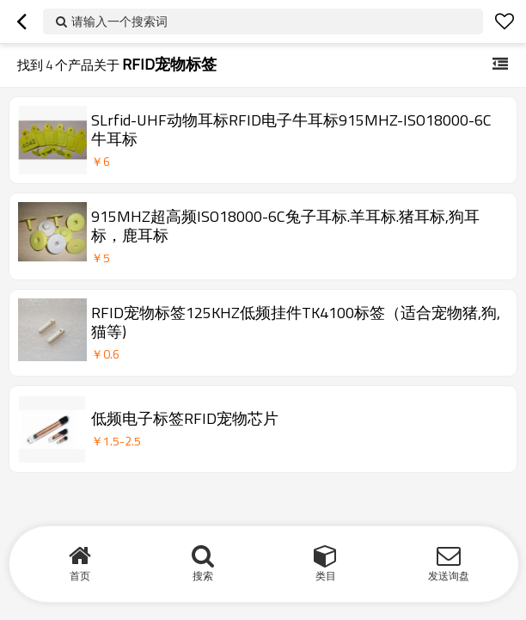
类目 (325, 576)
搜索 (203, 576)
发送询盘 (448, 576)
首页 (80, 576)
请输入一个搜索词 (119, 21)
